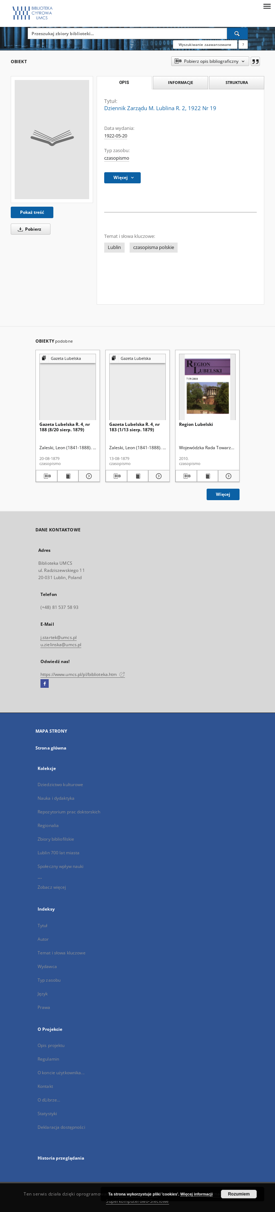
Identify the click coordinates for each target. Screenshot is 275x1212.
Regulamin (48, 1059)
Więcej (223, 494)
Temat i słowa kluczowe (62, 953)
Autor (43, 939)
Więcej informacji (196, 1194)
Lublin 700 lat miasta (59, 853)
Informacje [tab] (180, 82)
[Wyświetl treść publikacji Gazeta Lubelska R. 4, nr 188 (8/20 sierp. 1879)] (68, 476)
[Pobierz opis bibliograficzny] (46, 476)
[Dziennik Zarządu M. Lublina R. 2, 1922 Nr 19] (52, 139)
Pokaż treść (32, 212)
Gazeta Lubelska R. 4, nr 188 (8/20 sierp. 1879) (64, 426)
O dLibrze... (49, 1100)
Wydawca (47, 966)
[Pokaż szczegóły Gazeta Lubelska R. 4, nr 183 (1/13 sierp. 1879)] (158, 476)
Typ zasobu (49, 980)
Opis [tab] (124, 82)
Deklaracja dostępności (61, 1127)
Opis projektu (51, 1045)
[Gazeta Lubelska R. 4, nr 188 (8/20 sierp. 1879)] (68, 387)
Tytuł (43, 925)
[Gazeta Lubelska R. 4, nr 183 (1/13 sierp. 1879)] (137, 387)
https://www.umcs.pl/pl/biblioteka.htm (82, 674)
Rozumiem (239, 1194)
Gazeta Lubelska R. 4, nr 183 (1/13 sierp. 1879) (134, 426)
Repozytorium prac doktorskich (69, 812)
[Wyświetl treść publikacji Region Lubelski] (207, 476)
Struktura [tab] (237, 82)
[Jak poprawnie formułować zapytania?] (243, 44)
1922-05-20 (115, 136)
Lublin (114, 247)
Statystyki (47, 1113)
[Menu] (266, 5)
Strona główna (51, 748)
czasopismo (116, 158)
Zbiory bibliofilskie (56, 839)
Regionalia (48, 825)
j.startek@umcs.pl (58, 637)
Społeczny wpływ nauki (61, 866)
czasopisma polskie (153, 247)
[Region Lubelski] (207, 387)
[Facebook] (44, 684)
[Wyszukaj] (237, 33)
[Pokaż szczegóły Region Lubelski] (227, 476)
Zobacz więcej (52, 887)
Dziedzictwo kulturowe (60, 784)
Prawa (44, 1007)
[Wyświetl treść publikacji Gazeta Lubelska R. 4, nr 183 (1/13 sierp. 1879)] (137, 476)
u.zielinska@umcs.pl (60, 645)
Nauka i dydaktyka (56, 798)
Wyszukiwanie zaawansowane (205, 44)
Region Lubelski (196, 424)
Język (43, 994)
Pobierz (28, 229)
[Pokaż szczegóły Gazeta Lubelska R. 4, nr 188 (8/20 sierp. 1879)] (88, 476)
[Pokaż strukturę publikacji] (68, 358)
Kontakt (45, 1086)
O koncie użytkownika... (61, 1073)
